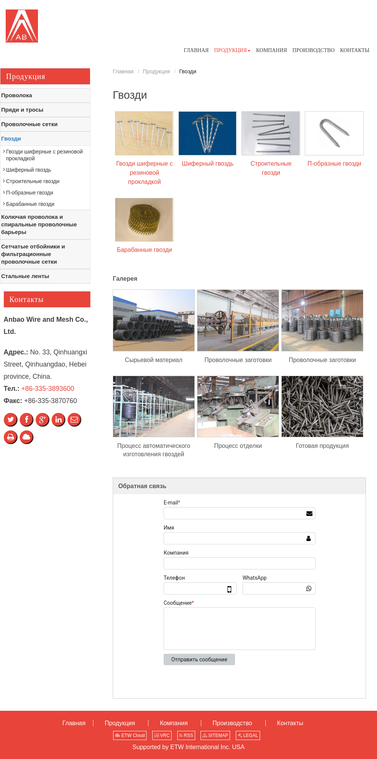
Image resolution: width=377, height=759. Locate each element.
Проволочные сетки (29, 124)
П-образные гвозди (334, 163)
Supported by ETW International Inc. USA (188, 747)
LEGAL (248, 735)
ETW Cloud (130, 735)
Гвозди (11, 138)
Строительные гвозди (271, 168)
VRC (162, 735)
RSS (186, 735)
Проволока (16, 95)
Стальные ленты (25, 276)
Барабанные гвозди (144, 250)
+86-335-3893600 (47, 388)
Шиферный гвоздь (207, 163)
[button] (232, 50)
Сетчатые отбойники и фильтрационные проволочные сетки (33, 254)
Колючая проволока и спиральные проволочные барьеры (39, 224)
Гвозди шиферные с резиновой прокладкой (144, 172)
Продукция (156, 71)
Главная (123, 71)
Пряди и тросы (22, 109)
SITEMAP (215, 735)
